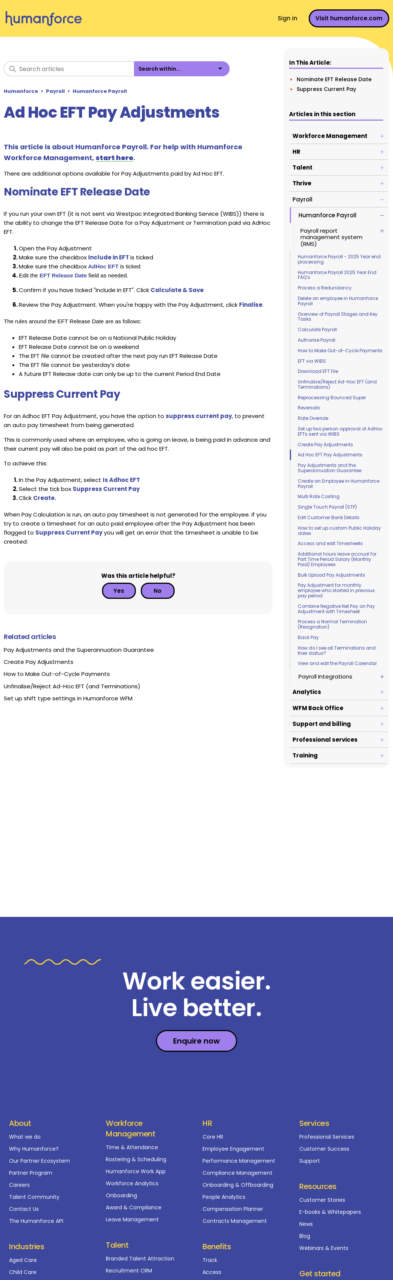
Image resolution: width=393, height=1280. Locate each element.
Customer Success (324, 1149)
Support (309, 1161)
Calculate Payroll (317, 329)
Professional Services (326, 1137)
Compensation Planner (233, 1209)
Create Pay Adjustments (325, 444)
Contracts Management (235, 1221)
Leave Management (132, 1219)
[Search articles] (69, 68)
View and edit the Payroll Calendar (337, 663)
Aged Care (23, 1260)
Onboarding (121, 1195)
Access (212, 1272)
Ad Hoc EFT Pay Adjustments (330, 454)
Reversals (309, 407)
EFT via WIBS (312, 361)
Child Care (23, 1272)
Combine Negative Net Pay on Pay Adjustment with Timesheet (336, 609)
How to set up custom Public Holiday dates (339, 530)
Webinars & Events (323, 1248)
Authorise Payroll (316, 340)
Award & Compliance (133, 1207)
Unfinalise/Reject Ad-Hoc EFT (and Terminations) (337, 384)
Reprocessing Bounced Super (332, 397)
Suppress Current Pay (326, 89)
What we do (25, 1137)
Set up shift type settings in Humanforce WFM (68, 698)
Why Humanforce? (34, 1149)
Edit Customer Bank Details (328, 517)
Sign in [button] (287, 18)
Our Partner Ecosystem (39, 1161)
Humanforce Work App (136, 1171)
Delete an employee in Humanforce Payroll (338, 301)
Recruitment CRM (129, 1270)
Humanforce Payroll (100, 91)
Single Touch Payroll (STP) (327, 507)
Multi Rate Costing (319, 496)
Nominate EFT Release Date (334, 79)
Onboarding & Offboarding (238, 1185)
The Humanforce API (36, 1221)
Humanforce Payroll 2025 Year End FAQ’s (337, 275)
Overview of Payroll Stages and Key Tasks (338, 317)
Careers (19, 1185)
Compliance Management (238, 1173)
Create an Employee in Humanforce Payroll (338, 483)
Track (210, 1260)
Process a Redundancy (325, 288)
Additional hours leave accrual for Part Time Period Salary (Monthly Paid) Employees (337, 559)
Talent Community (34, 1197)
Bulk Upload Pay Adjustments (331, 575)
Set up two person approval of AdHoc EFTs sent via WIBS (340, 431)
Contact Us (24, 1209)
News (306, 1224)
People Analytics (224, 1197)
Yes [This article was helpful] (118, 591)
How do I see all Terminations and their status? (337, 650)
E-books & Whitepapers (330, 1212)
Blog (304, 1236)
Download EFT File (318, 371)
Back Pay (308, 637)
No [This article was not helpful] (157, 591)
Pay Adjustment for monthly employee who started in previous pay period (336, 590)
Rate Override (313, 418)
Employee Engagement (233, 1149)
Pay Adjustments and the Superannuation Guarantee (329, 468)
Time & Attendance (132, 1147)
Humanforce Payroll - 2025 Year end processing (339, 259)
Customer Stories (322, 1200)
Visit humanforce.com (348, 18)
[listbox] (182, 68)
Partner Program (30, 1173)
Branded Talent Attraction (140, 1258)
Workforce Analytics (132, 1183)
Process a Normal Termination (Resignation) (332, 624)
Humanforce (21, 91)
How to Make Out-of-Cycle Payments (340, 350)
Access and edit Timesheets (330, 543)
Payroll (55, 91)
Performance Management (239, 1161)
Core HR (213, 1137)
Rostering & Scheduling (136, 1159)
